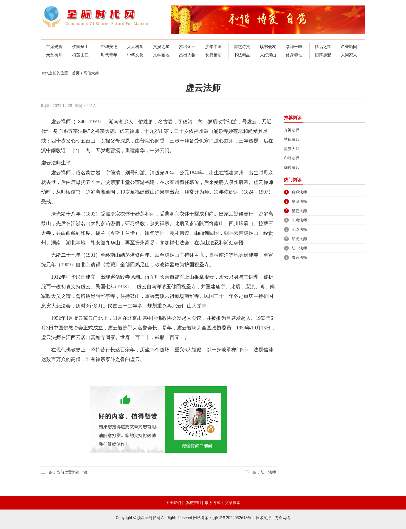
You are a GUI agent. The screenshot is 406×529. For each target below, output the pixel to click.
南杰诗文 (242, 46)
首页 (76, 73)
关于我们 (173, 502)
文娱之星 (161, 46)
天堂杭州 (54, 54)
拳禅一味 (294, 46)
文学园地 (161, 54)
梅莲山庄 (80, 54)
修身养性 (294, 54)
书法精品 (242, 54)
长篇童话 (213, 54)
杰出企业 (187, 46)
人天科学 (135, 46)
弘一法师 (268, 472)
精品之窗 (323, 46)
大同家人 (349, 54)
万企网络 (282, 518)
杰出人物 (187, 54)
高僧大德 (91, 73)
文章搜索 (232, 502)
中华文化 (135, 54)
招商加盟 (323, 54)
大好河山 (268, 54)
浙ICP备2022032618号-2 (233, 518)
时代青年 (109, 54)
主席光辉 (54, 46)
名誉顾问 (349, 46)
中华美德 (109, 46)
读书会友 (268, 46)
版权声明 (193, 502)
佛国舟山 (80, 46)
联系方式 (213, 502)
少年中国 (213, 46)
